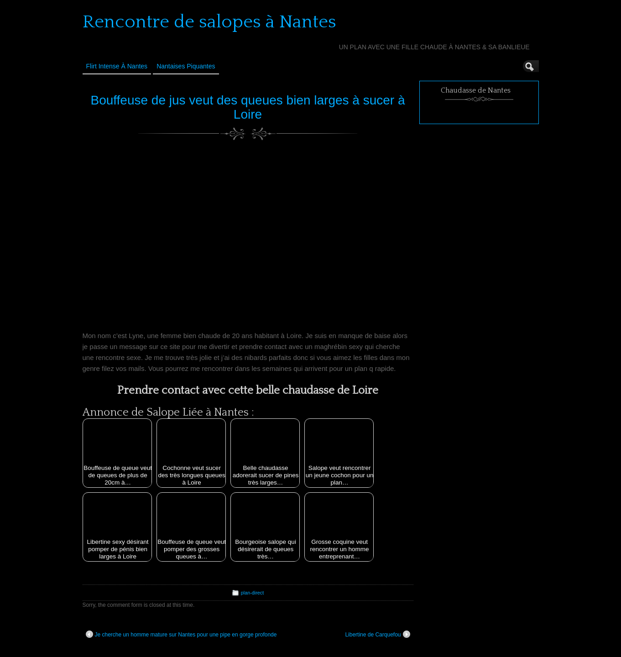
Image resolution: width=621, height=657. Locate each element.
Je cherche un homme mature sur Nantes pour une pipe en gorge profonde (181, 634)
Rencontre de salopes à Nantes (209, 22)
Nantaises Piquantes (186, 66)
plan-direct (252, 592)
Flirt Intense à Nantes (117, 66)
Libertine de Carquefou (377, 634)
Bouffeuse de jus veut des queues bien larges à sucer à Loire (247, 107)
